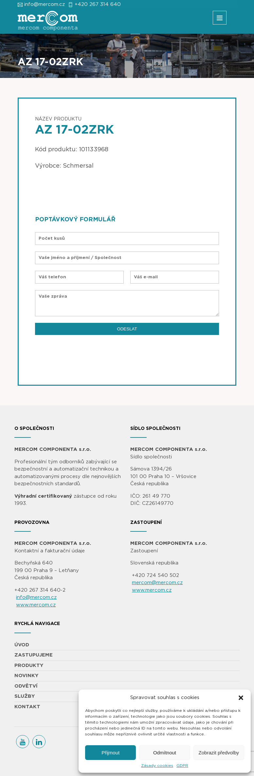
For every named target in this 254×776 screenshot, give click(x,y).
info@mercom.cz (44, 4)
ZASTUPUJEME (33, 655)
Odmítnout (164, 752)
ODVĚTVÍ (26, 686)
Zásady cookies (157, 765)
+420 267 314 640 (98, 4)
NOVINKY (26, 675)
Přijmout (110, 752)
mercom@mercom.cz (157, 582)
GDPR (182, 765)
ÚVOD (21, 644)
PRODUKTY (28, 665)
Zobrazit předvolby (219, 752)
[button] (241, 697)
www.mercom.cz (36, 604)
